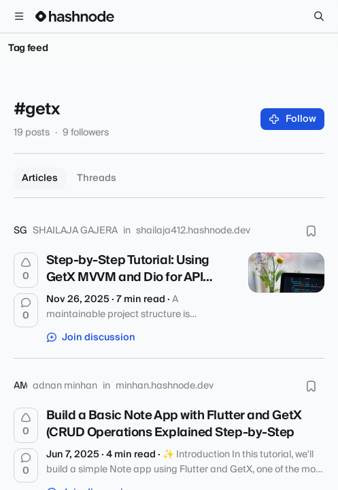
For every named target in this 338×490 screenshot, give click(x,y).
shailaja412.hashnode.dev (193, 231)
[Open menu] (19, 16)
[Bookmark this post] (310, 230)
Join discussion (91, 337)
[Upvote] (26, 270)
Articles (40, 178)
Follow (293, 119)
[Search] (319, 16)
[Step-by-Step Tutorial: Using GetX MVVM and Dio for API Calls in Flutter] (286, 272)
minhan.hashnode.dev (165, 386)
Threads (96, 178)
